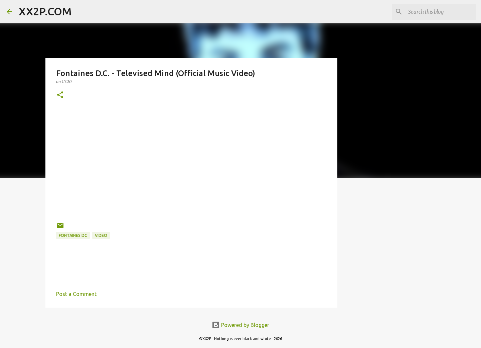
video (101, 235)
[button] (60, 95)
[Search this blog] (441, 12)
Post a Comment (76, 294)
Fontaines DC (73, 235)
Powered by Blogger (240, 325)
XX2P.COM (45, 11)
